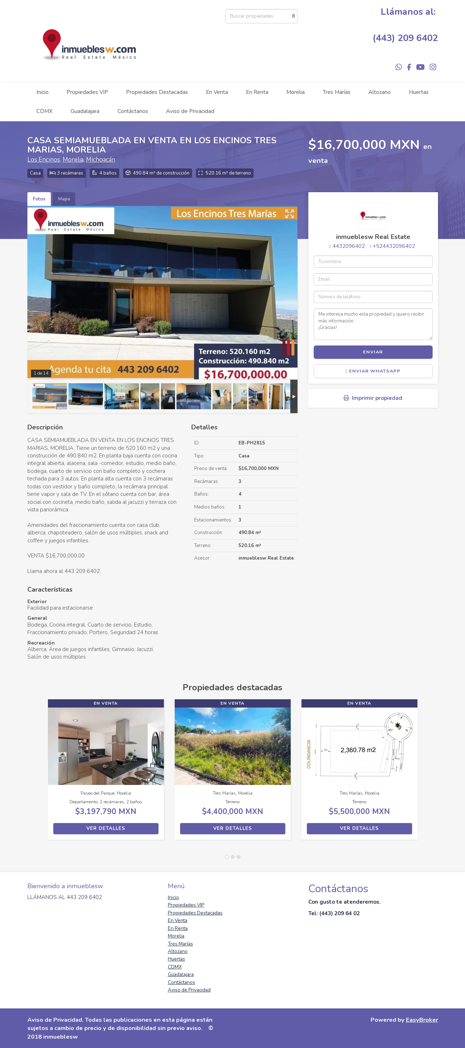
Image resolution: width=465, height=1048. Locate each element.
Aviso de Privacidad (190, 111)
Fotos (39, 199)
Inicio (42, 92)
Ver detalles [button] (105, 828)
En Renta (257, 92)
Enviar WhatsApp (373, 371)
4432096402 (348, 246)
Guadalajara (85, 111)
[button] (37, 773)
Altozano (379, 92)
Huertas (419, 92)
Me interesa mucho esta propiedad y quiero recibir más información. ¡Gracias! (373, 324)
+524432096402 (394, 246)
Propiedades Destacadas (157, 92)
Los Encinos (43, 159)
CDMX (44, 111)
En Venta (217, 92)
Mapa (64, 199)
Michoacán (100, 159)
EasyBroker (422, 1020)
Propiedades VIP (87, 92)
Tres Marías (336, 92)
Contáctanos (132, 111)
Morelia (295, 92)
